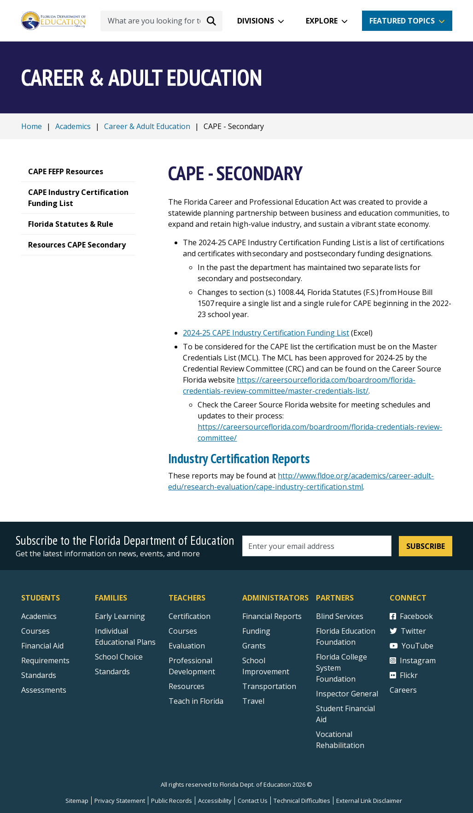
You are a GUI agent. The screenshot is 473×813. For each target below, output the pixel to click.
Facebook (411, 616)
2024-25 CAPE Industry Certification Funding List (266, 333)
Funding (256, 631)
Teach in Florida (196, 701)
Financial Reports (272, 616)
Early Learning (120, 616)
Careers (403, 690)
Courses (35, 631)
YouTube (411, 646)
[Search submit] (211, 21)
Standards (112, 671)
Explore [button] (322, 21)
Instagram (413, 660)
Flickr (404, 675)
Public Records (171, 800)
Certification (189, 616)
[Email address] (317, 546)
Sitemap (76, 800)
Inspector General (347, 694)
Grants (254, 646)
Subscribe (425, 546)
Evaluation (187, 646)
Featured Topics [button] (402, 21)
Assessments (43, 690)
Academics (73, 126)
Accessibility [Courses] (215, 800)
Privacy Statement (119, 800)
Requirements (45, 660)
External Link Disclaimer (369, 800)
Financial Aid (42, 646)
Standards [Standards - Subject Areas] (38, 675)
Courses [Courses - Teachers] (183, 631)
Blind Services (339, 616)
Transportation (269, 686)
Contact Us (253, 800)
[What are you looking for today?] (161, 21)
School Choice (119, 657)
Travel (253, 701)
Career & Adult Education (147, 126)
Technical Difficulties (302, 800)
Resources (186, 686)
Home (31, 126)
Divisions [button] (255, 21)
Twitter (408, 631)
